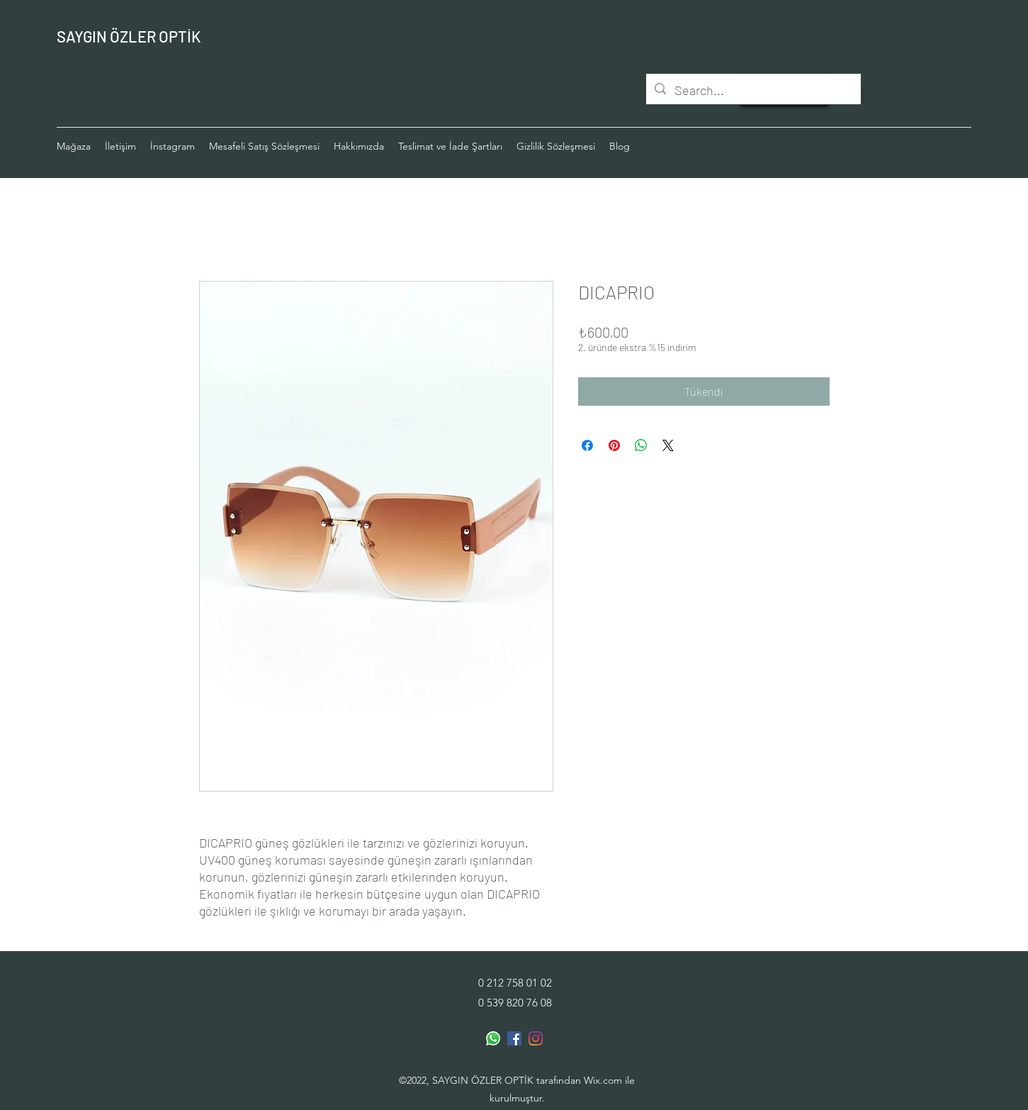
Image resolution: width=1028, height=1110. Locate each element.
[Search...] (752, 91)
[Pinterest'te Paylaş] (614, 445)
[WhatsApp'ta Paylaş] (641, 445)
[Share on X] (668, 445)
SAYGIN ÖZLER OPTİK (129, 36)
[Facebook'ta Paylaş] (587, 445)
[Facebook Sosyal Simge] (514, 1038)
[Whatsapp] (493, 1038)
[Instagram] (536, 1038)
